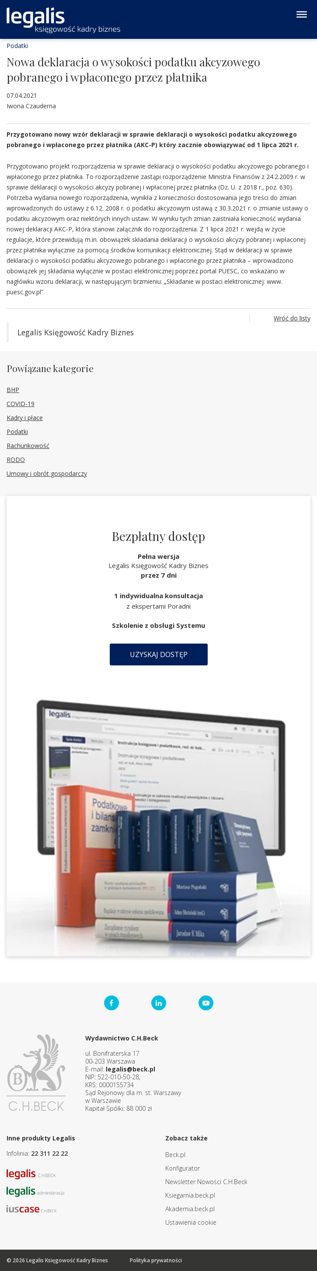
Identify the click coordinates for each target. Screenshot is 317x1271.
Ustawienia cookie (190, 1222)
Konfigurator (182, 1168)
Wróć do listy (292, 318)
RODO (16, 459)
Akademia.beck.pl (190, 1209)
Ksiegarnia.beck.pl (190, 1195)
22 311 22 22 (49, 1153)
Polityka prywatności (156, 1260)
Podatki (17, 45)
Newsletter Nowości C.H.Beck (206, 1182)
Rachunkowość (28, 445)
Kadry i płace (25, 417)
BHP (13, 390)
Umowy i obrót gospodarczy (47, 473)
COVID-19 (21, 404)
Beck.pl (175, 1154)
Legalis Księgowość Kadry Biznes (75, 332)
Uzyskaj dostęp (159, 654)
